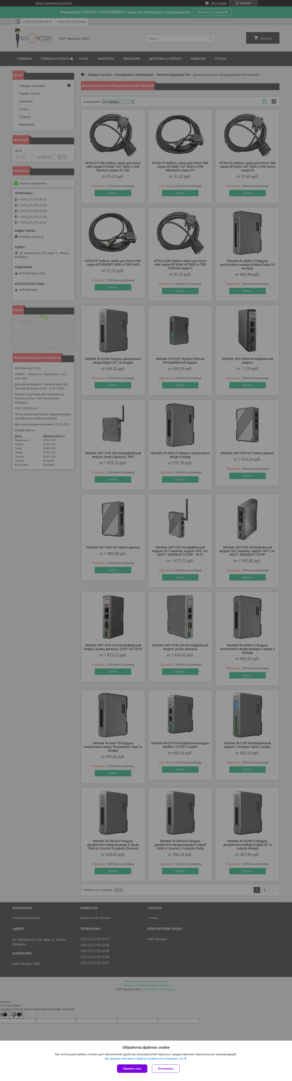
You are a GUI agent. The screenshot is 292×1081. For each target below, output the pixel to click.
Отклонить (166, 1068)
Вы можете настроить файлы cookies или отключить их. (144, 1058)
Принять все (132, 1068)
